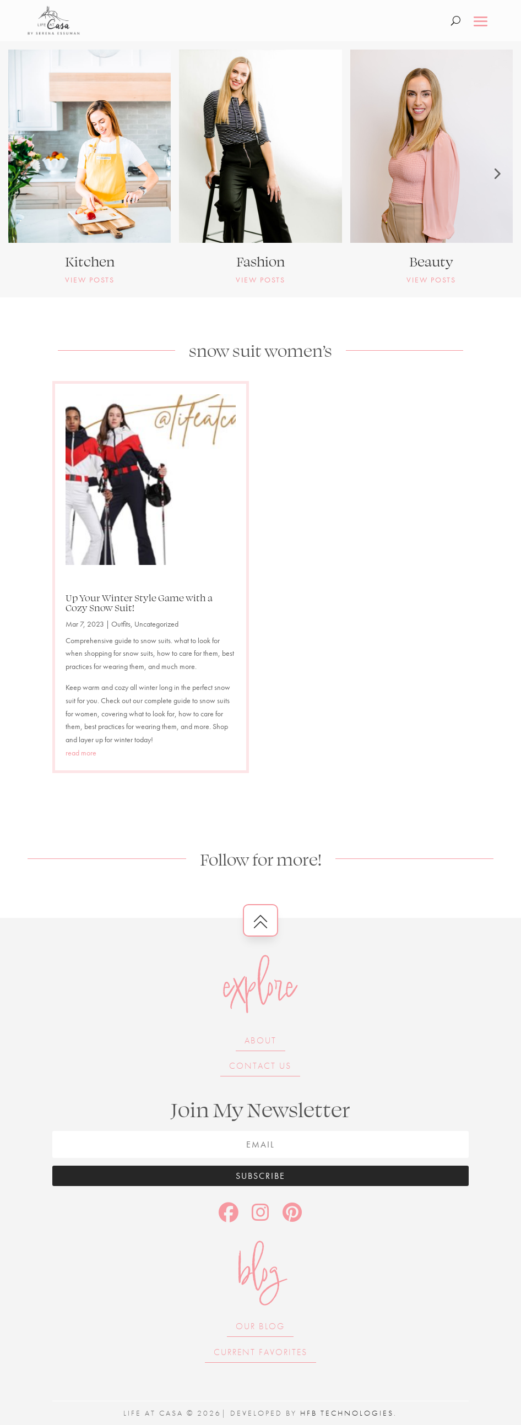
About (260, 1040)
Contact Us (260, 1066)
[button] (24, 173)
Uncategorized (156, 624)
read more (81, 753)
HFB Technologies (347, 1413)
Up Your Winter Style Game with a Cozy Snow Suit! (139, 602)
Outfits (121, 624)
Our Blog (260, 1326)
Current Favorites (260, 1352)
